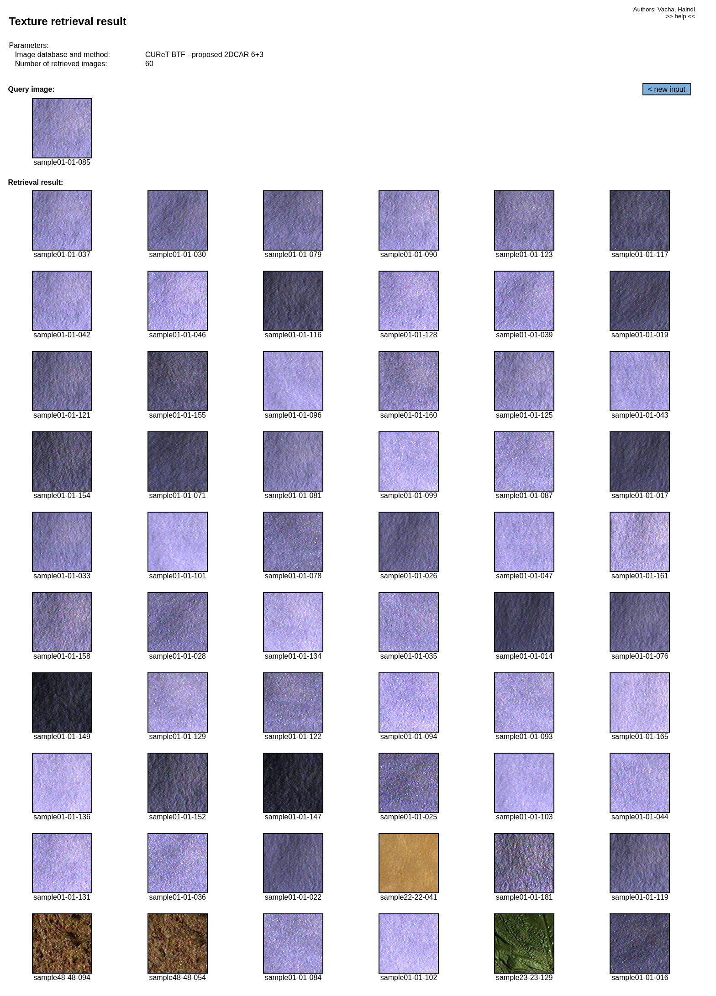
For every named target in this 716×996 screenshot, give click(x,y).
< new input (666, 89)
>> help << (680, 16)
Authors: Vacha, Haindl (664, 9)
